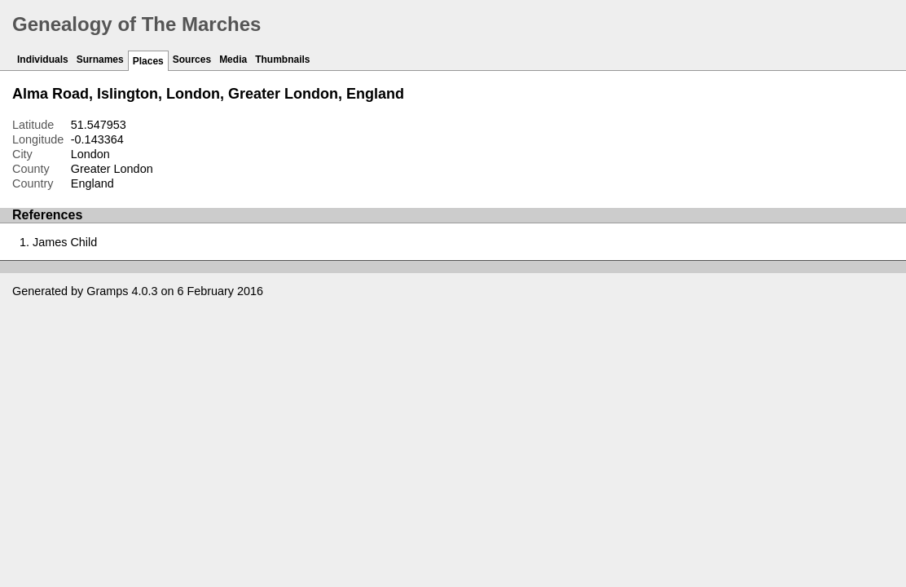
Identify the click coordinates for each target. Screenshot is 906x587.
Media (233, 59)
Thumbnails (282, 59)
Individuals (42, 59)
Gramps (107, 291)
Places (148, 61)
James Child (65, 242)
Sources (192, 59)
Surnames (100, 59)
